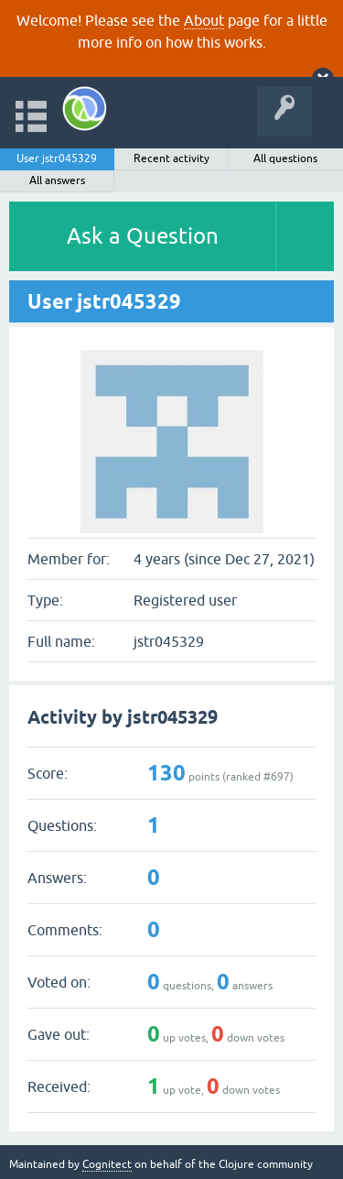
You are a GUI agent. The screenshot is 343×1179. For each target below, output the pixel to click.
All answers (57, 180)
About (204, 20)
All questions (285, 158)
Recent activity (171, 158)
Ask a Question (143, 236)
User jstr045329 (56, 158)
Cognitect (107, 1164)
